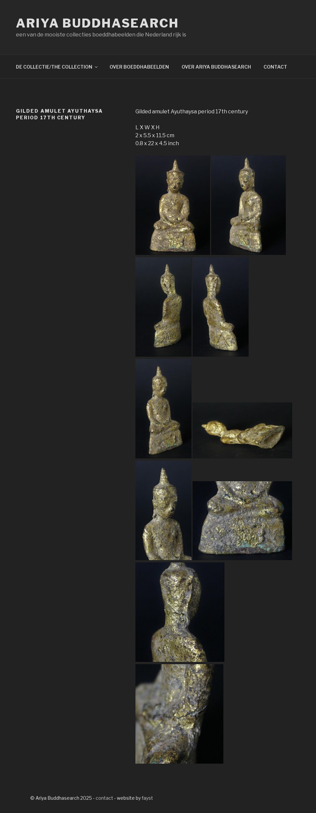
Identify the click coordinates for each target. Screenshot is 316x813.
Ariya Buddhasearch (97, 23)
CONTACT (275, 67)
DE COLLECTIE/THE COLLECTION (57, 67)
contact (104, 798)
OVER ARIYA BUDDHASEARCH (216, 67)
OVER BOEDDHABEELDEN (139, 67)
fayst (147, 798)
